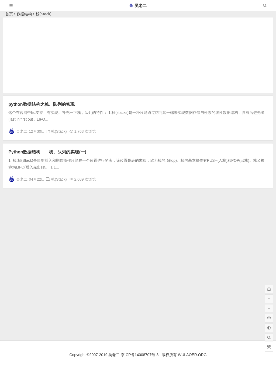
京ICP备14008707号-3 (139, 355)
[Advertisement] (138, 55)
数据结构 (24, 14)
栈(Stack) (43, 14)
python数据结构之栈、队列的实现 (41, 104)
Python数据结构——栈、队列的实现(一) (47, 152)
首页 (9, 14)
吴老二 (138, 5)
